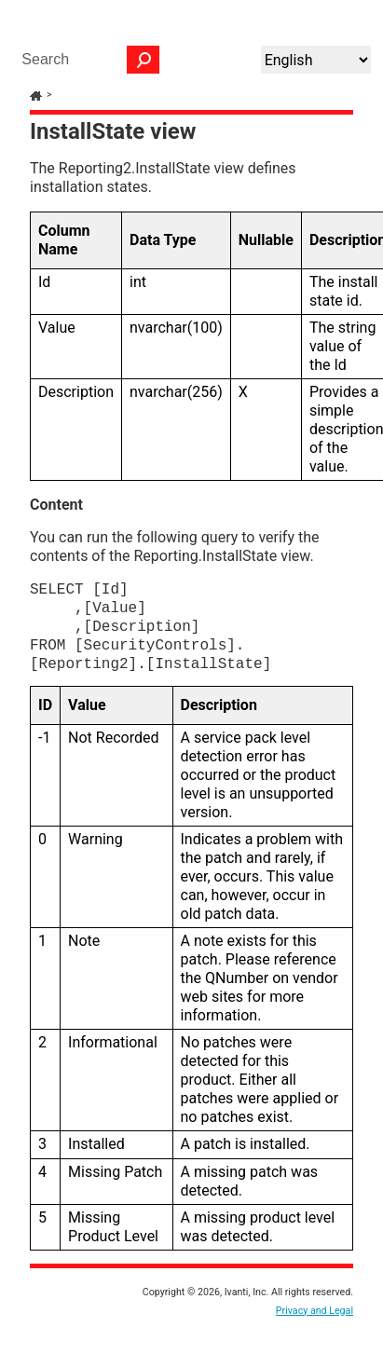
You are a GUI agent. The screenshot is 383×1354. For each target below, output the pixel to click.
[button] (143, 60)
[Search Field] (85, 60)
